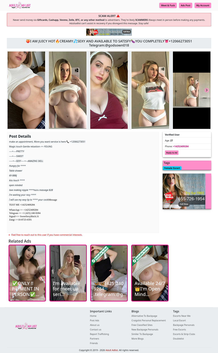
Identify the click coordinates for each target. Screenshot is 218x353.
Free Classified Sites (142, 325)
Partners (94, 338)
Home (93, 315)
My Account (202, 5)
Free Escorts (179, 329)
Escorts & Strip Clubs (184, 334)
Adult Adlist (112, 350)
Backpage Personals (184, 325)
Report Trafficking (99, 334)
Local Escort (179, 320)
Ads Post (185, 5)
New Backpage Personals (144, 329)
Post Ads (94, 320)
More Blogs (137, 338)
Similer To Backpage (142, 334)
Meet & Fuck (168, 5)
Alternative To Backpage (144, 315)
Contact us (95, 329)
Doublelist (178, 338)
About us (94, 325)
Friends (94, 343)
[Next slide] (206, 90)
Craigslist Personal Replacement (148, 320)
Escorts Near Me (182, 315)
